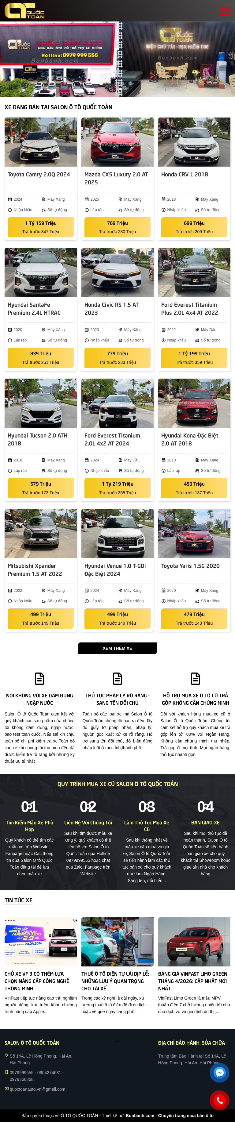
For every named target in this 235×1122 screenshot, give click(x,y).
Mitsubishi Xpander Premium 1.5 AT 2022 (35, 569)
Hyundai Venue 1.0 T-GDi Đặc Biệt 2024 (115, 569)
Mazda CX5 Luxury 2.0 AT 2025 (116, 178)
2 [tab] (121, 89)
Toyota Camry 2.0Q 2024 (39, 174)
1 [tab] (114, 89)
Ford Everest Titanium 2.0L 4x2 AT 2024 (112, 439)
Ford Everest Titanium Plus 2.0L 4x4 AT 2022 (189, 308)
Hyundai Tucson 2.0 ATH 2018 (37, 439)
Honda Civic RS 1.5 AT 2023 (111, 308)
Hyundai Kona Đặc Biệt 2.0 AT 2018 (189, 439)
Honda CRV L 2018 (184, 174)
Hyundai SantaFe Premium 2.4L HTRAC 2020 (34, 308)
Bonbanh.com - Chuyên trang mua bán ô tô (170, 1115)
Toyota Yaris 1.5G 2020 (190, 565)
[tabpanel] (117, 59)
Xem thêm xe (117, 648)
